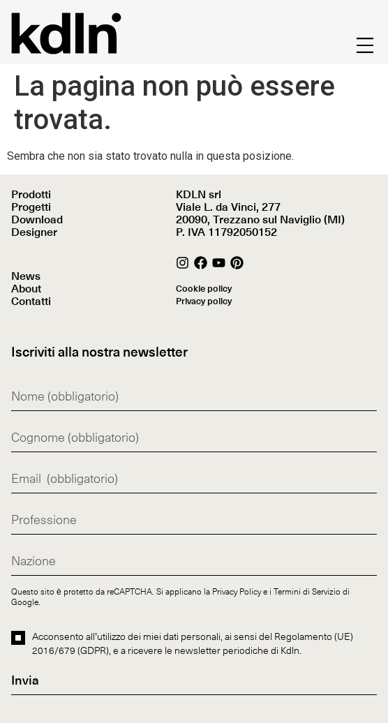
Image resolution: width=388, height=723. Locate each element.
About (26, 289)
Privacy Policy (236, 591)
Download (37, 219)
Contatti (31, 301)
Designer (34, 232)
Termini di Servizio (307, 591)
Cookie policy (204, 289)
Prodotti (31, 194)
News (25, 276)
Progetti (31, 207)
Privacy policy (204, 301)
